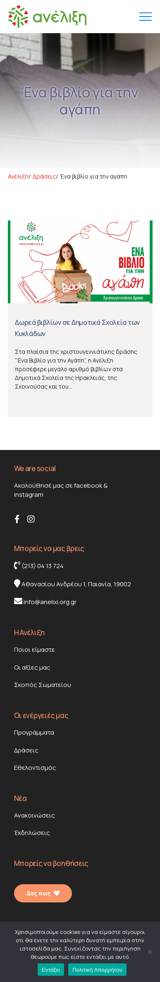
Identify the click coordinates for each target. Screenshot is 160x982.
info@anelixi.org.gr (45, 601)
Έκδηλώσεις (32, 832)
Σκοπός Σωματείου (42, 684)
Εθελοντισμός (35, 767)
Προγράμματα (34, 732)
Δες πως (43, 893)
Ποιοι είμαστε (34, 649)
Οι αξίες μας (32, 667)
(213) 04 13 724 (39, 565)
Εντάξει (51, 970)
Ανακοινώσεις (34, 815)
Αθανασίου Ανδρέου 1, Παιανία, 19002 (72, 583)
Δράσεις (26, 750)
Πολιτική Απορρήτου (97, 970)
